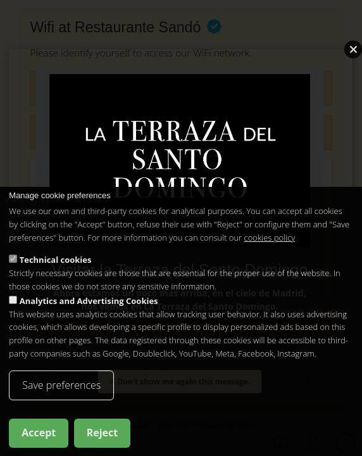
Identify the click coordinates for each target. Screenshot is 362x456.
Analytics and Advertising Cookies (89, 301)
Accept (39, 433)
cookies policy (270, 237)
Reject (102, 433)
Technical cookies (56, 260)
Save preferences (61, 385)
